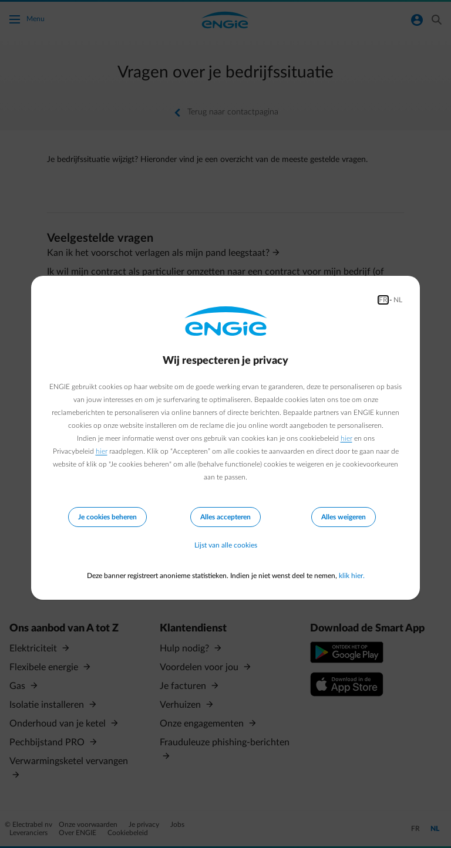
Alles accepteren (225, 517)
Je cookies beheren (107, 517)
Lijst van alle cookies (225, 545)
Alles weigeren (343, 517)
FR (383, 299)
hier (346, 438)
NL (397, 299)
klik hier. (352, 575)
